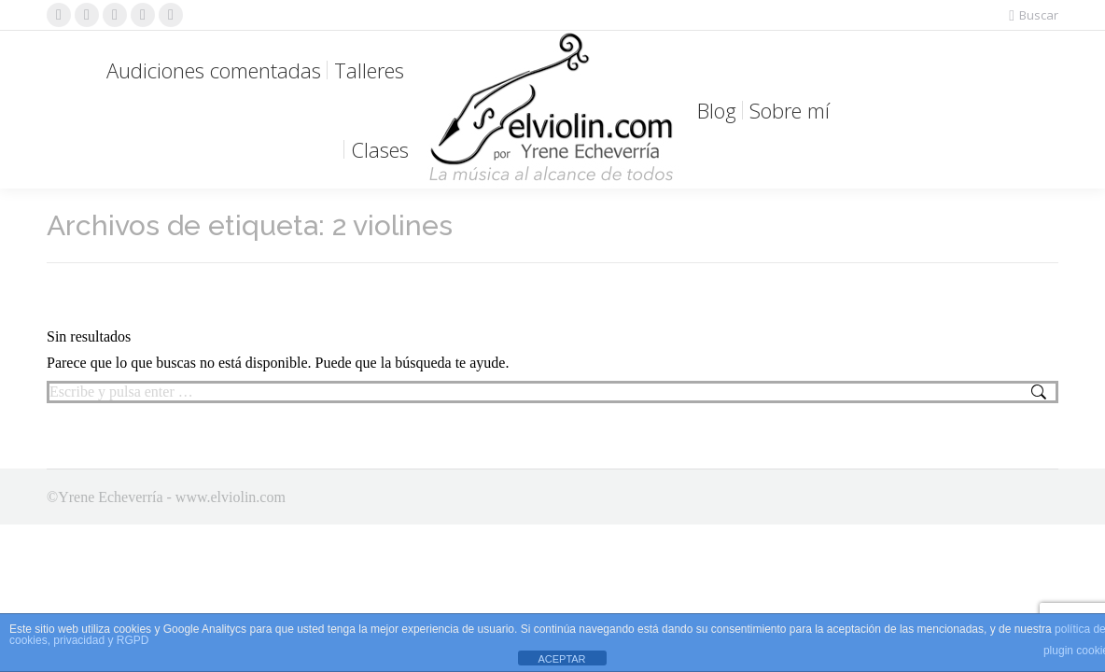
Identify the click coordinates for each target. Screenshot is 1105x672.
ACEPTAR (561, 659)
